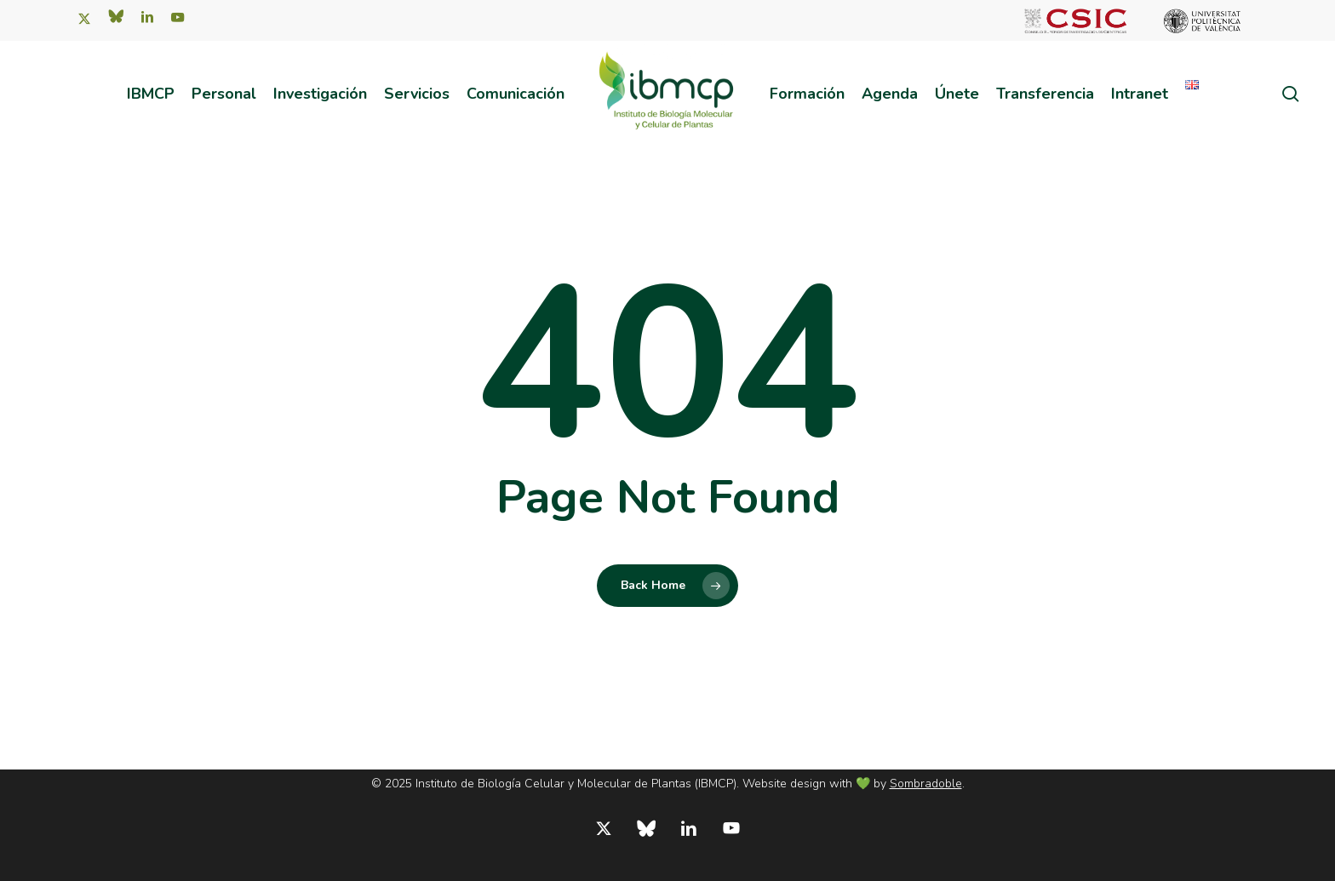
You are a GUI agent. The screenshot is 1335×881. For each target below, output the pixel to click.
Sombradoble (926, 783)
